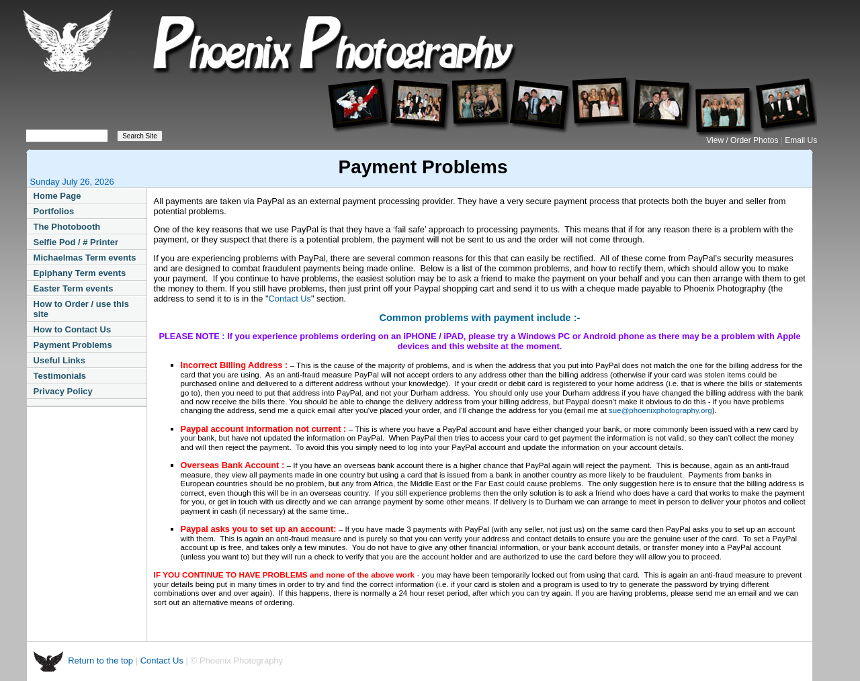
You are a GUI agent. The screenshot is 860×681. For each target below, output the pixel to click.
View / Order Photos (743, 140)
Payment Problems (73, 345)
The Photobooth (67, 227)
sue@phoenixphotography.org (660, 410)
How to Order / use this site (81, 309)
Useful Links (59, 360)
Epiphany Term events (80, 273)
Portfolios (54, 211)
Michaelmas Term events (85, 258)
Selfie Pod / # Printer (76, 242)
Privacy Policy (63, 391)
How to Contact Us (73, 329)
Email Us (801, 140)
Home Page (57, 196)
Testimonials (60, 376)
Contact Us (290, 298)
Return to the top (101, 660)
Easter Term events (74, 288)
